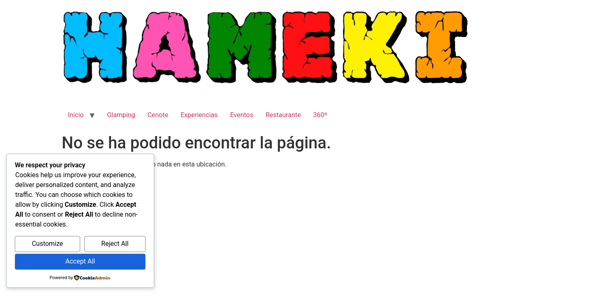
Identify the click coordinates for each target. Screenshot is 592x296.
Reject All (114, 243)
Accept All (80, 261)
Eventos (241, 115)
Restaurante (283, 115)
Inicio (75, 115)
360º (320, 115)
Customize (47, 243)
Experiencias (198, 115)
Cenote (158, 115)
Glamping (121, 115)
